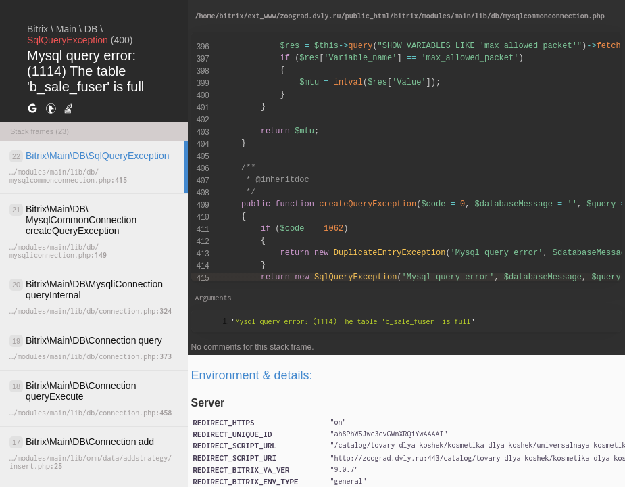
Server (208, 403)
